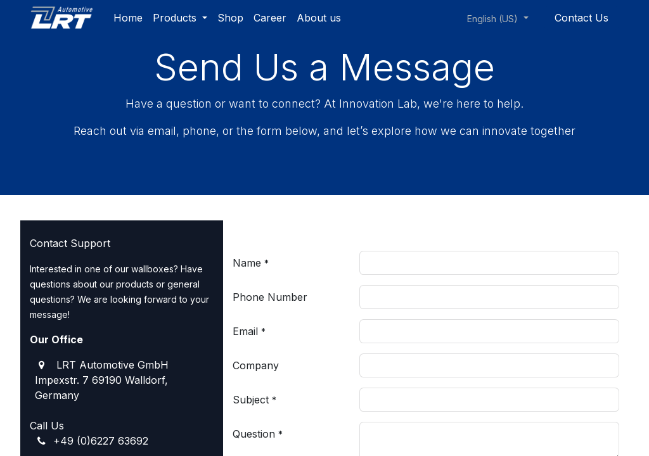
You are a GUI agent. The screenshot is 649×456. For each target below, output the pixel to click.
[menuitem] (128, 17)
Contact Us (581, 17)
